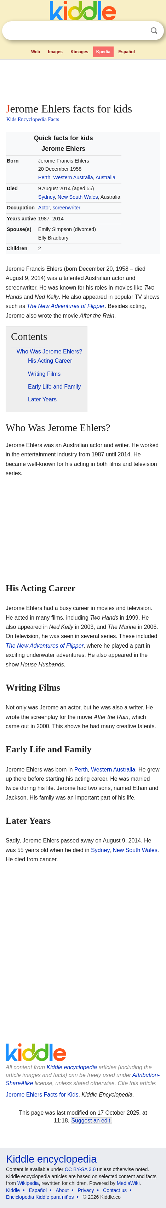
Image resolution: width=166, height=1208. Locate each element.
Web (35, 51)
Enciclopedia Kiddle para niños (40, 1197)
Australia (105, 177)
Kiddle (13, 1190)
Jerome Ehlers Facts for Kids (42, 1095)
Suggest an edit (90, 1121)
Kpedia (103, 51)
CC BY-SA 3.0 (80, 1169)
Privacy (86, 1190)
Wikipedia (28, 1183)
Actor (44, 207)
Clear (139, 31)
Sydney (46, 197)
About (62, 1190)
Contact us (115, 1190)
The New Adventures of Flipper (66, 306)
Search (153, 31)
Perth (44, 177)
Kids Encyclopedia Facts (32, 119)
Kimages (79, 51)
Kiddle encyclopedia (72, 1067)
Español (126, 51)
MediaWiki (128, 1183)
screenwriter (66, 207)
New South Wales (78, 197)
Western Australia (73, 177)
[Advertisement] (83, 79)
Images (55, 51)
